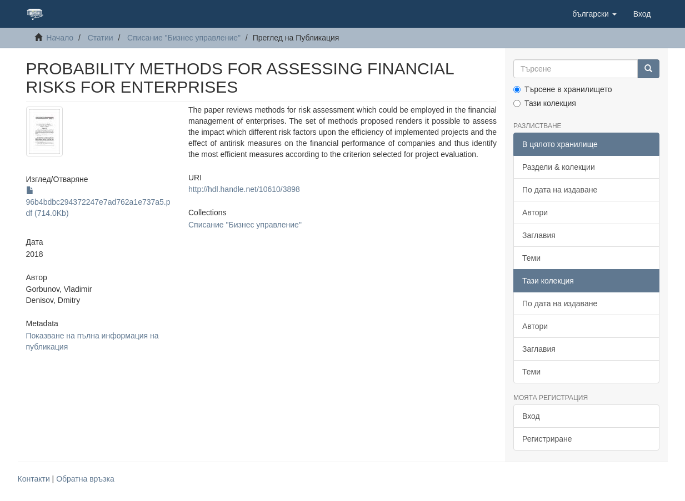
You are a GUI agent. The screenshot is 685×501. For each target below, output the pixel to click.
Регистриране (547, 438)
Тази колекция (544, 103)
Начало (59, 37)
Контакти (34, 478)
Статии (100, 37)
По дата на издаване (559, 189)
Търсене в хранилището (562, 89)
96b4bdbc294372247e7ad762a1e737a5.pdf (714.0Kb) (98, 201)
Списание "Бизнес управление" (184, 37)
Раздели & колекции (558, 167)
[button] (594, 14)
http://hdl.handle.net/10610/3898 (244, 189)
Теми (531, 258)
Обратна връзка (85, 478)
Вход (531, 416)
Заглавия (539, 235)
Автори (535, 212)
